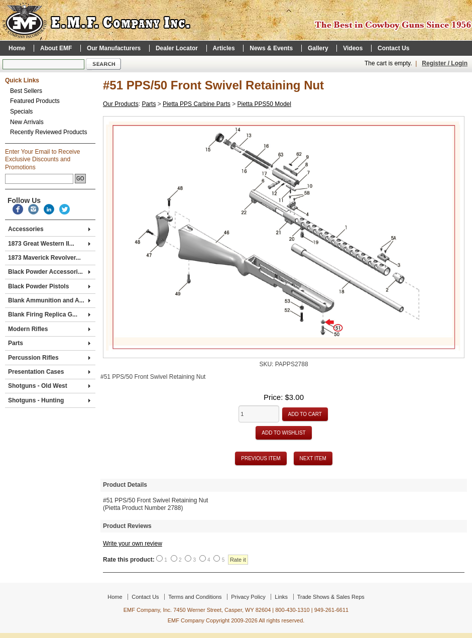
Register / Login (444, 63)
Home (17, 48)
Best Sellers (26, 90)
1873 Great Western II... (49, 243)
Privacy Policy (248, 597)
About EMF (56, 48)
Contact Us (393, 48)
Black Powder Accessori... (49, 271)
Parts (49, 343)
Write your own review (132, 543)
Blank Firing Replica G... (49, 314)
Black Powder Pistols (49, 286)
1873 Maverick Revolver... (44, 257)
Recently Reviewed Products (48, 132)
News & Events (271, 48)
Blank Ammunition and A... (49, 300)
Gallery (318, 48)
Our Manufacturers (114, 48)
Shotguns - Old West (49, 385)
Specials (21, 111)
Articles (224, 48)
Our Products (121, 104)
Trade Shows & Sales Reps (331, 597)
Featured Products (35, 100)
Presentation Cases (49, 371)
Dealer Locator (177, 48)
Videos (353, 48)
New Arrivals (27, 122)
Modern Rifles (49, 329)
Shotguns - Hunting (49, 400)
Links (281, 597)
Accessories (49, 229)
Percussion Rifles (49, 357)
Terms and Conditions (194, 597)
